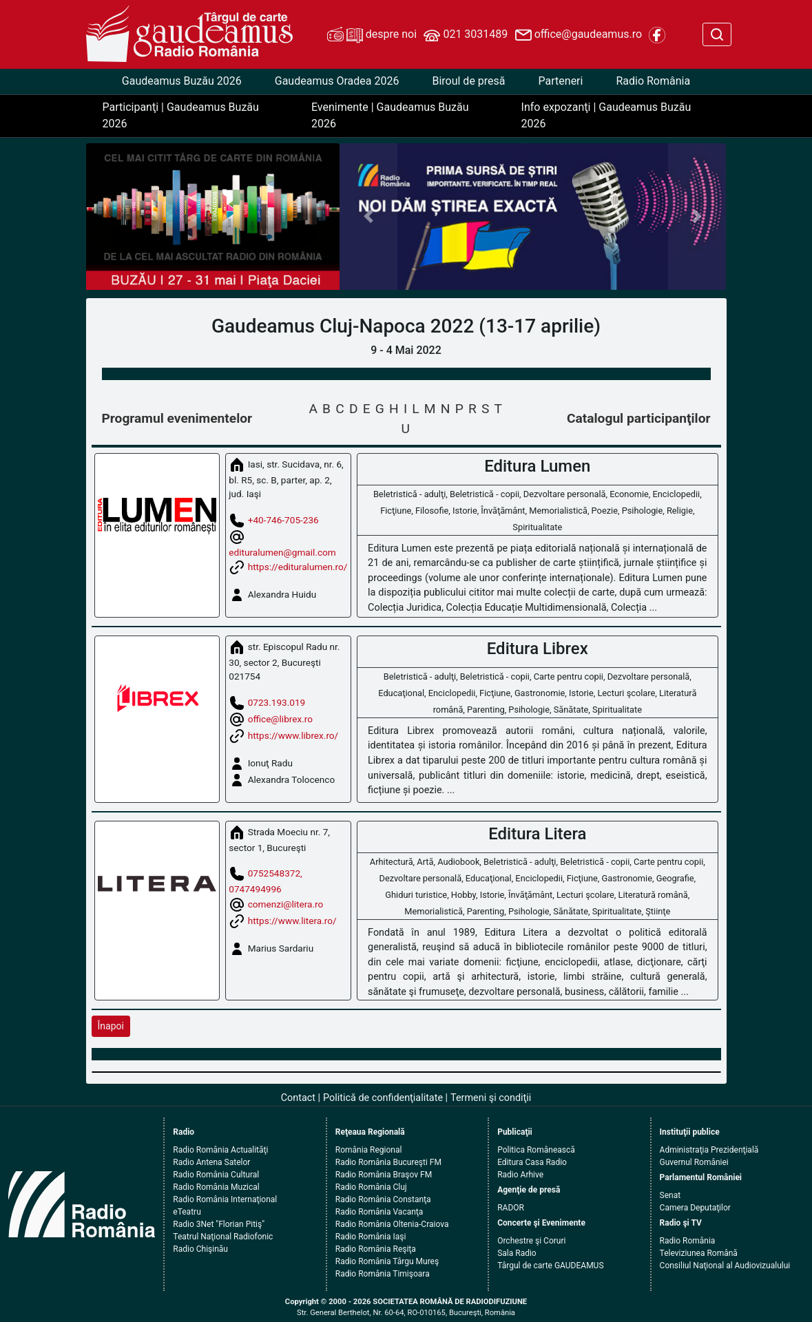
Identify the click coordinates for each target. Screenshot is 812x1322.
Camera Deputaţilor (695, 1208)
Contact (298, 1098)
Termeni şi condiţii (490, 1098)
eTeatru (186, 1212)
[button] (368, 217)
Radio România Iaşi (370, 1236)
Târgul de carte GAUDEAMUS (550, 1265)
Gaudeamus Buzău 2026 (182, 80)
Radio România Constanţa (383, 1199)
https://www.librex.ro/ (293, 734)
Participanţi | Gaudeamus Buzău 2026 (181, 115)
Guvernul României (694, 1162)
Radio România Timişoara (382, 1274)
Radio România (653, 80)
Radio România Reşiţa (375, 1249)
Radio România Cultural (216, 1174)
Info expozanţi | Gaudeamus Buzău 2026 (606, 115)
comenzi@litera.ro (286, 903)
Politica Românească (536, 1150)
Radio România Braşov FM (383, 1174)
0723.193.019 (277, 701)
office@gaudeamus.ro (578, 35)
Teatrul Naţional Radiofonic (223, 1236)
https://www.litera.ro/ (292, 919)
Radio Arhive (520, 1174)
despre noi (372, 35)
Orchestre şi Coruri (531, 1241)
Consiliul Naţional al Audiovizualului (725, 1265)
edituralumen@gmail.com (282, 552)
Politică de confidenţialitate (383, 1098)
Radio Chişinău (200, 1249)
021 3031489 (466, 35)
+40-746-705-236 (283, 519)
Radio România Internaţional (225, 1199)
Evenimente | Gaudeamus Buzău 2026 (390, 115)
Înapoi (111, 1025)
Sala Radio (517, 1253)
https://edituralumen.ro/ (298, 566)
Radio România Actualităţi (220, 1150)
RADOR (510, 1208)
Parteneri (561, 80)
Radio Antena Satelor (211, 1162)
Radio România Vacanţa (379, 1212)
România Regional (368, 1150)
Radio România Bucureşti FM (388, 1162)
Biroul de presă (468, 80)
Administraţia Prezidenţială (709, 1150)
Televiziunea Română (699, 1253)
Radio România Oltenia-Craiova (392, 1224)
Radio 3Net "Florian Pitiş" (218, 1224)
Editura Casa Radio (532, 1162)
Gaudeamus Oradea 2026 (337, 80)
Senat (670, 1195)
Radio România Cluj (371, 1187)
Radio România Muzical (216, 1187)
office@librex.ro (280, 718)
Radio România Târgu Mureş (387, 1261)
